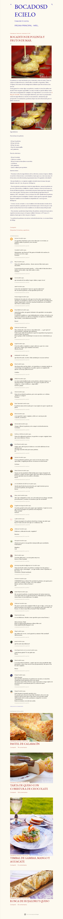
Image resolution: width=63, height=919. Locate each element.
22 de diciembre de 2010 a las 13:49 (22, 670)
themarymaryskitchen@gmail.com (24, 565)
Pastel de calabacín (25, 744)
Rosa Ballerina (18, 310)
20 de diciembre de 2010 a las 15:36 (22, 409)
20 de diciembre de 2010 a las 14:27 (22, 339)
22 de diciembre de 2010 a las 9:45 (22, 637)
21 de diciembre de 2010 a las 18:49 (22, 587)
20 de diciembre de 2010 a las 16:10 (22, 429)
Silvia (16, 364)
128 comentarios (22, 792)
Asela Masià (18, 591)
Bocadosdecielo (31, 10)
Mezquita (17, 540)
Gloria (16, 392)
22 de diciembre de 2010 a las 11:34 (22, 656)
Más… (36, 25)
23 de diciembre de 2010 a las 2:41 (22, 686)
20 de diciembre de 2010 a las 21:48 (22, 501)
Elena (16, 413)
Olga (16, 631)
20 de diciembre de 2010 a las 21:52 (22, 514)
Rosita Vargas (18, 296)
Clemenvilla (18, 424)
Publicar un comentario (16, 706)
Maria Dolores (18, 470)
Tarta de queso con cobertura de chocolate (29, 787)
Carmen (17, 238)
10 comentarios (22, 865)
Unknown (17, 327)
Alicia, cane (17, 495)
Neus (16, 261)
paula (16, 641)
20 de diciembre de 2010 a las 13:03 (22, 273)
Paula (16, 615)
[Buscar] (52, 4)
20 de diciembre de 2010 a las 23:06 (22, 524)
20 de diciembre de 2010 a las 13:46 (22, 323)
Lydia (16, 518)
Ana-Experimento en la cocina (22, 650)
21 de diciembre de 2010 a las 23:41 (22, 610)
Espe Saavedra (18, 403)
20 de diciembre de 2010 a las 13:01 (22, 257)
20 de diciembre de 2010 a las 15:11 (22, 387)
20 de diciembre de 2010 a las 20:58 (22, 491)
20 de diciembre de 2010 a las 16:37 (22, 453)
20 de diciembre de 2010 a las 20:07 (22, 479)
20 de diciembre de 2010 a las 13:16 (22, 282)
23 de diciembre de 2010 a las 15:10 (22, 703)
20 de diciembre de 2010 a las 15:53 (22, 419)
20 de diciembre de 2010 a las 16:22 (22, 440)
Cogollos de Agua (19, 505)
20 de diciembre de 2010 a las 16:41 (22, 466)
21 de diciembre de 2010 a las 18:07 (22, 574)
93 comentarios (22, 904)
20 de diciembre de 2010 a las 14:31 (22, 351)
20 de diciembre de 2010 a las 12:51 (22, 245)
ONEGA (17, 378)
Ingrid (16, 343)
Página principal (23, 25)
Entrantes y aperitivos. (22, 230)
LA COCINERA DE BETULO (22, 483)
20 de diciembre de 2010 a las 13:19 (22, 292)
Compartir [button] (13, 227)
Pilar (16, 555)
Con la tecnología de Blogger (31, 914)
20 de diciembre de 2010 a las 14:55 (22, 374)
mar (16, 278)
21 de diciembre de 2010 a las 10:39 (22, 536)
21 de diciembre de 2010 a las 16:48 (22, 561)
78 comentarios (22, 747)
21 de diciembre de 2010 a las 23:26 (22, 599)
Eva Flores (17, 444)
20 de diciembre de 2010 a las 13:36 (22, 305)
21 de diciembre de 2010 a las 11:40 (22, 551)
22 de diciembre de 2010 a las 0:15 (22, 627)
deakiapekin (18, 355)
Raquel (16, 691)
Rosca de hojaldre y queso (29, 901)
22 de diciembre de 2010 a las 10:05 (22, 645)
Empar (16, 675)
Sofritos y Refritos (19, 434)
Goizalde (17, 250)
